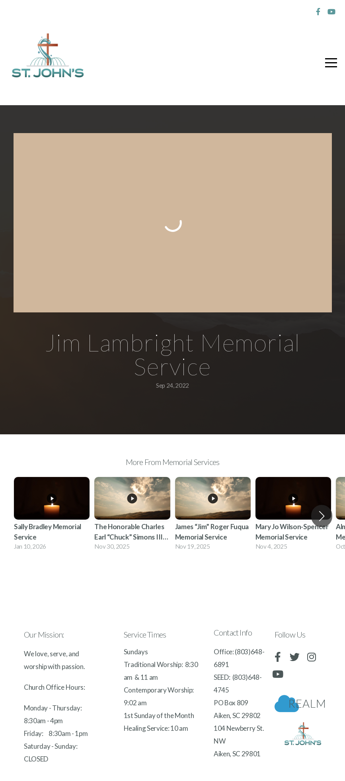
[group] (52, 516)
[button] (321, 516)
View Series (172, 578)
